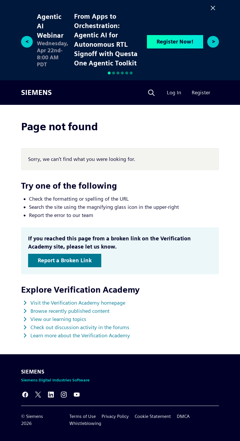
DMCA (183, 416)
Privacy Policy (115, 416)
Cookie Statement (153, 416)
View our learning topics (58, 319)
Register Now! (175, 42)
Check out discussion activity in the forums (79, 327)
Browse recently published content (69, 311)
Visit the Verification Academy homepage (77, 303)
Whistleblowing (85, 423)
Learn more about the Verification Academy (80, 335)
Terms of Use (82, 416)
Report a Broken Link (65, 260)
